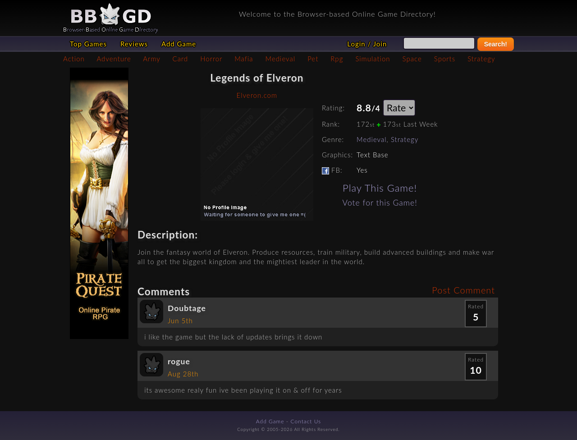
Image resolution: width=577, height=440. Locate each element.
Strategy (481, 59)
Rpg (336, 59)
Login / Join (367, 44)
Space (412, 59)
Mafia (243, 59)
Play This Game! (380, 188)
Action (74, 59)
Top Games (88, 44)
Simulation (372, 59)
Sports (444, 59)
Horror (211, 59)
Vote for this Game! (380, 202)
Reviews (134, 44)
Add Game (178, 44)
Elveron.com (257, 95)
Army (151, 59)
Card (180, 59)
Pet (312, 59)
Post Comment (463, 289)
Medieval (280, 59)
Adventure (113, 59)
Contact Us (306, 421)
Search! (495, 44)
